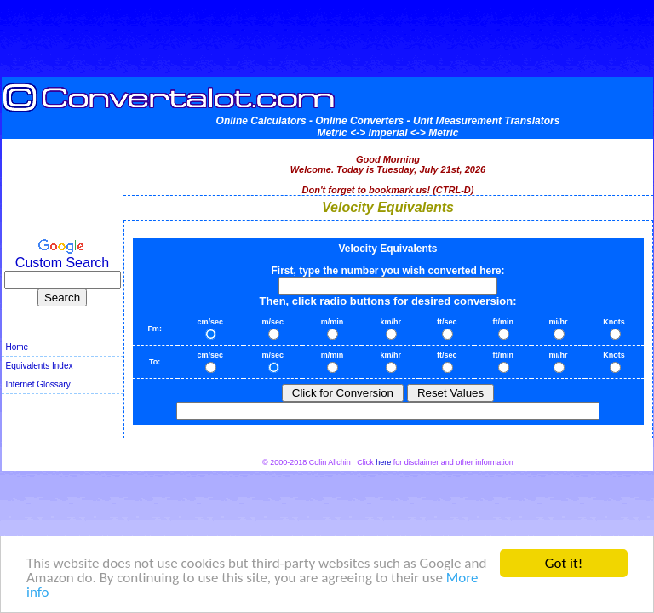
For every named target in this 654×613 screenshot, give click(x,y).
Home (17, 347)
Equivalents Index (39, 365)
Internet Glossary (38, 384)
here (383, 462)
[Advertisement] (327, 38)
